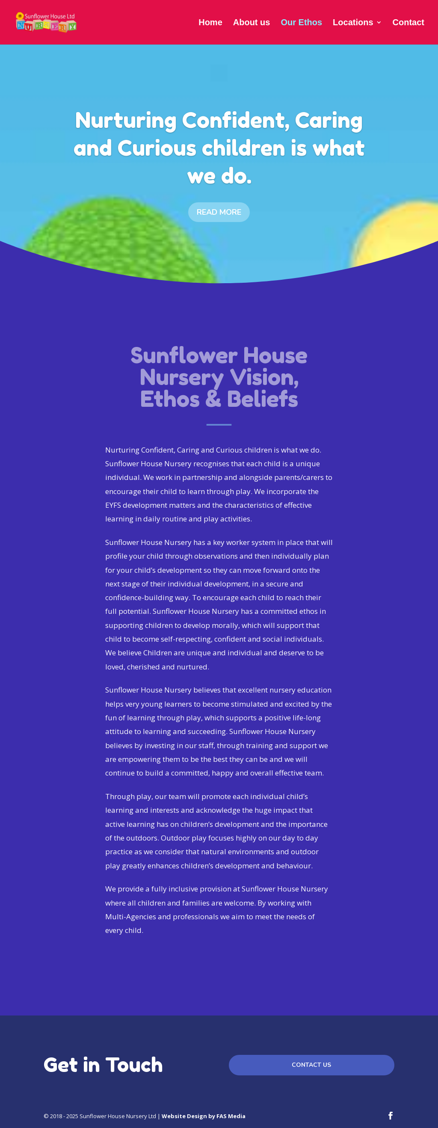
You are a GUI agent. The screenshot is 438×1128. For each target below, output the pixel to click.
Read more (219, 212)
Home (210, 23)
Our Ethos (301, 23)
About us (251, 23)
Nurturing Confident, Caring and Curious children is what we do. (219, 148)
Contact (408, 23)
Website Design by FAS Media (204, 1116)
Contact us (311, 1065)
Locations (353, 23)
